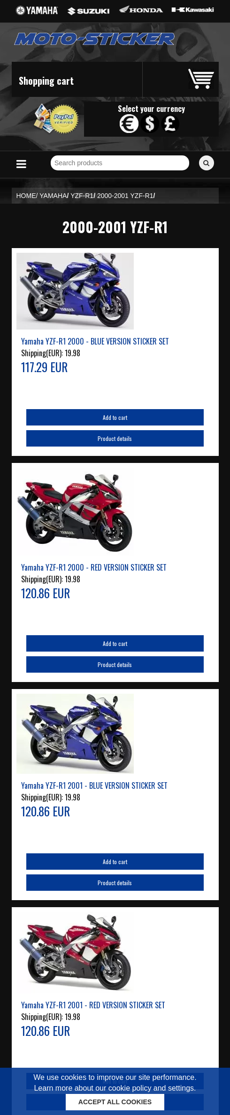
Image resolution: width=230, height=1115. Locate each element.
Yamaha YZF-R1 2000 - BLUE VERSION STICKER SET (95, 341)
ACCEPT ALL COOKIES (115, 1102)
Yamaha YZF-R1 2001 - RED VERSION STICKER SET (93, 1005)
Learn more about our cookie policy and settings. (115, 1088)
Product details (115, 438)
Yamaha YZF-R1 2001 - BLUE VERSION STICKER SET (94, 785)
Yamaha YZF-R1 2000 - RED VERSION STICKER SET (94, 567)
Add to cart (115, 417)
